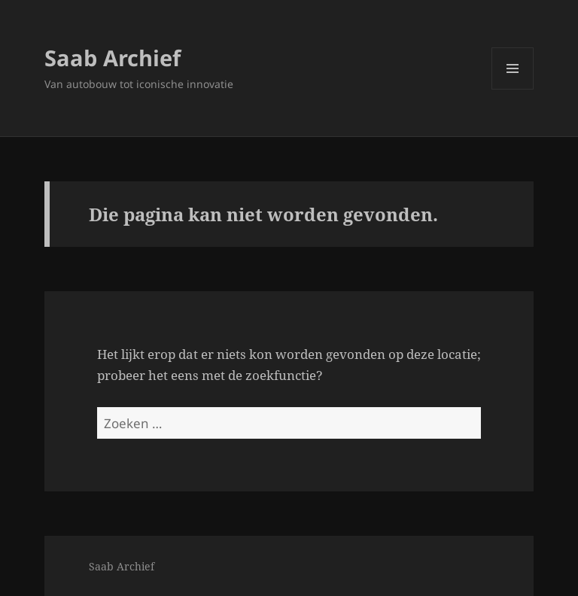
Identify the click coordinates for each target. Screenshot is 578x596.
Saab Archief (112, 57)
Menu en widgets (513, 89)
